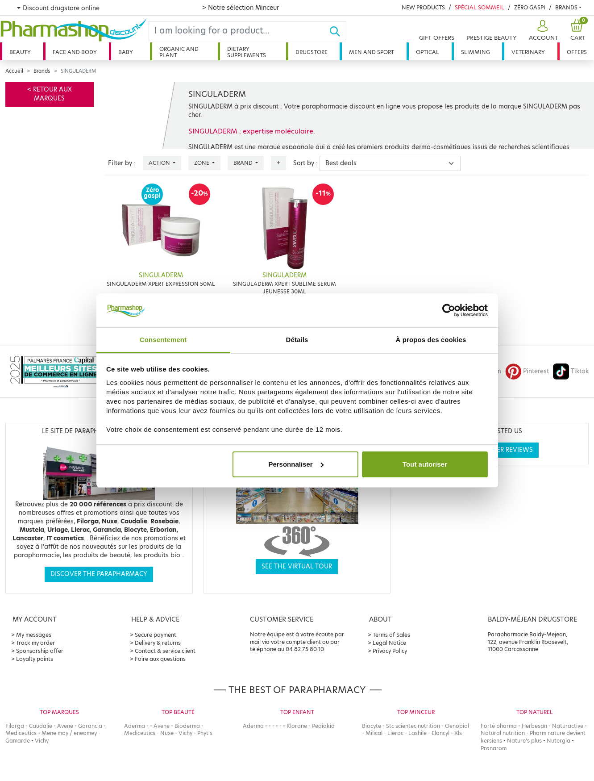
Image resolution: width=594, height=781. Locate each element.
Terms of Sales (391, 635)
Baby (125, 52)
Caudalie (40, 726)
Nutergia (558, 740)
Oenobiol (457, 726)
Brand (243, 163)
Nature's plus (524, 740)
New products (423, 7)
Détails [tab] (297, 339)
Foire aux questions (160, 659)
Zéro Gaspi (529, 7)
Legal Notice (389, 643)
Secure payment (155, 635)
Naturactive (567, 726)
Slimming (475, 52)
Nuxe (167, 733)
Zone (202, 163)
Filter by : (122, 163)
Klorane (297, 726)
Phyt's (204, 733)
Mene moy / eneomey (69, 733)
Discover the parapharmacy (98, 574)
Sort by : (305, 163)
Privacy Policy (390, 651)
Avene (65, 726)
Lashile (417, 733)
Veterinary (528, 52)
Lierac (395, 733)
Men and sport (371, 52)
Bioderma (187, 726)
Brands (566, 7)
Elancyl (440, 733)
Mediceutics (21, 733)
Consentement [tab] (163, 339)
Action (160, 163)
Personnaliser (295, 464)
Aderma (134, 726)
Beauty (20, 52)
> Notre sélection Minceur (240, 7)
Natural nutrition (503, 733)
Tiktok (571, 371)
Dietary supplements (246, 52)
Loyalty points (34, 659)
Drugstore (311, 52)
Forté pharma (499, 726)
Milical (374, 733)
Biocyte (371, 726)
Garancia (90, 726)
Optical (427, 52)
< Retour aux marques (49, 94)
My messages (33, 635)
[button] (542, 30)
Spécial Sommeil (479, 7)
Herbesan (534, 726)
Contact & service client (165, 651)
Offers (577, 52)
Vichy (42, 740)
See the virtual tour (297, 566)
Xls (458, 733)
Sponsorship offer (39, 651)
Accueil (14, 71)
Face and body (75, 52)
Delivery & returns (158, 643)
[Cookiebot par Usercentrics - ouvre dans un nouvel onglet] (449, 310)
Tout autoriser (425, 464)
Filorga (14, 726)
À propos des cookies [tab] (431, 339)
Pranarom (494, 748)
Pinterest (527, 371)
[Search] (239, 30)
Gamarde (17, 740)
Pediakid (323, 726)
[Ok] (337, 30)
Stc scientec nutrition (413, 726)
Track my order (35, 643)
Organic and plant (179, 52)
